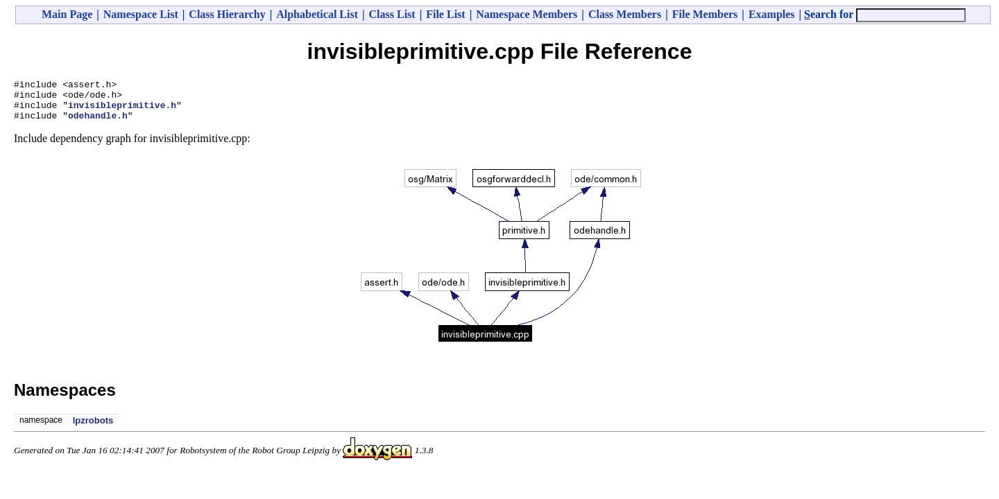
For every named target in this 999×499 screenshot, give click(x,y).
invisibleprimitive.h (122, 111)
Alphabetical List (317, 14)
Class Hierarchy (227, 14)
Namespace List (140, 14)
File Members (705, 14)
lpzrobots (93, 428)
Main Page (67, 14)
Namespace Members (526, 14)
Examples (772, 14)
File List (445, 14)
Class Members (624, 14)
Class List (392, 14)
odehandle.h (98, 123)
